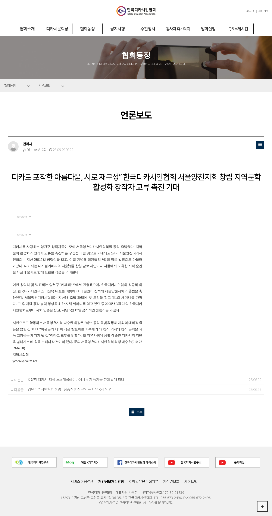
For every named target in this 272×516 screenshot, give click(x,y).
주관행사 (147, 29)
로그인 (250, 11)
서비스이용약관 (82, 481)
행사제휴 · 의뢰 (178, 29)
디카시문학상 (57, 29)
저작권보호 (171, 481)
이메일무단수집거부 (143, 481)
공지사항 (117, 29)
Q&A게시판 (238, 29)
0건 (27, 149)
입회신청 (208, 29)
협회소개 (27, 29)
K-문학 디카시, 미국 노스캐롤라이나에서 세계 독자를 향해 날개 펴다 (76, 379)
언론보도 (44, 85)
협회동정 (87, 29)
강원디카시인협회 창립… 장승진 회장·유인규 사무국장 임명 (70, 389)
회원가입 (263, 11)
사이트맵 (190, 481)
